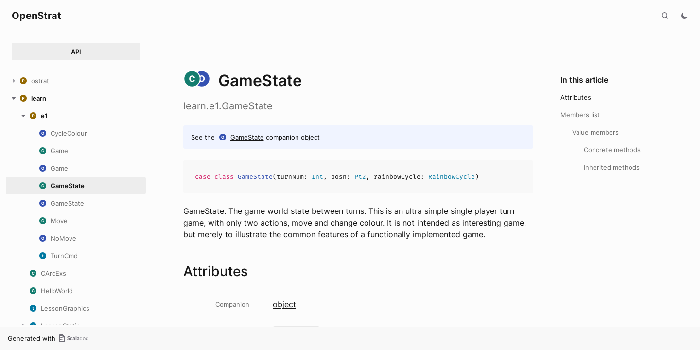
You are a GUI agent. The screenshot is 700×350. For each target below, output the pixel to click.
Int (317, 177)
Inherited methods (612, 167)
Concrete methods (612, 150)
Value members (595, 132)
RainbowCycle (451, 177)
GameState (247, 137)
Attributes (575, 97)
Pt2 (360, 177)
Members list (580, 115)
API (76, 51)
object (284, 304)
